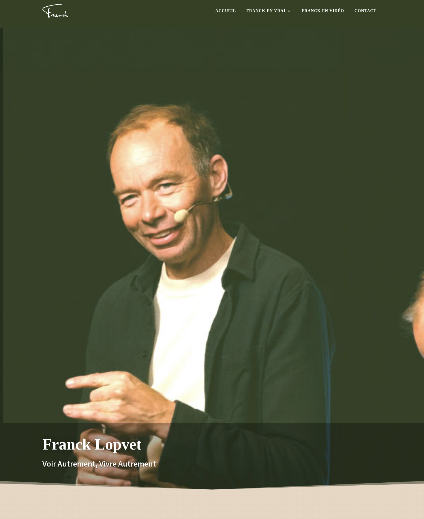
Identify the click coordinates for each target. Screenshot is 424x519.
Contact (365, 11)
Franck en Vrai (266, 11)
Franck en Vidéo (323, 11)
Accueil (225, 11)
